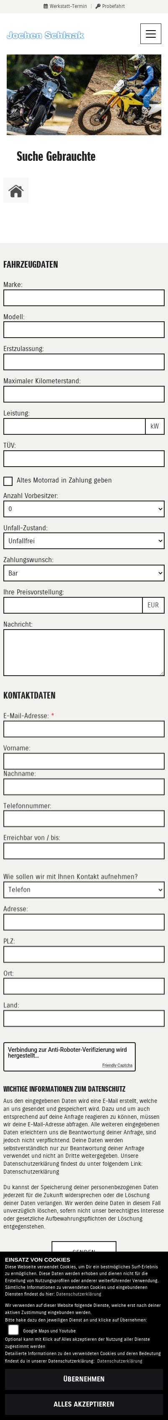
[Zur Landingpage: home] (15, 190)
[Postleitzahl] (84, 988)
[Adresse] (84, 956)
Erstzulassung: (23, 349)
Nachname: (19, 808)
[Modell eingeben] (84, 329)
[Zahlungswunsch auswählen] (84, 573)
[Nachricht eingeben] (84, 652)
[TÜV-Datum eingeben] (84, 458)
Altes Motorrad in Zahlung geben (64, 480)
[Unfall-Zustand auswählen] (84, 540)
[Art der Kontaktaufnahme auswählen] (84, 924)
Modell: (14, 317)
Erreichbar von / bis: (31, 872)
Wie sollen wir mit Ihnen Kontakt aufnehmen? (70, 911)
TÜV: (9, 445)
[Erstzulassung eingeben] (84, 362)
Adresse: (15, 943)
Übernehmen (84, 1379)
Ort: (8, 1007)
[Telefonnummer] (84, 852)
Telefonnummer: (27, 840)
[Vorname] (84, 795)
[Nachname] (84, 820)
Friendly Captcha (117, 1065)
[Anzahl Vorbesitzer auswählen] (84, 509)
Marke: (13, 285)
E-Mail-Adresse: (28, 750)
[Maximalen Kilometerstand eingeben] (84, 394)
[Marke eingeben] (84, 297)
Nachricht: (18, 624)
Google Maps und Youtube (49, 1331)
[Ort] (84, 1020)
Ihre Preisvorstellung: (33, 592)
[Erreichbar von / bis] (84, 885)
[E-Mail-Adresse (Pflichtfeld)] (84, 763)
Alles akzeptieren (84, 1404)
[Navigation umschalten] (150, 33)
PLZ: (9, 975)
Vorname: (17, 782)
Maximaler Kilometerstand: (42, 381)
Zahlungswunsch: (28, 560)
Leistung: (16, 413)
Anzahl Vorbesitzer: (30, 496)
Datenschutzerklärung (31, 1171)
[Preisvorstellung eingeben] (73, 605)
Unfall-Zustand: (25, 528)
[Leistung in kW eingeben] (74, 426)
